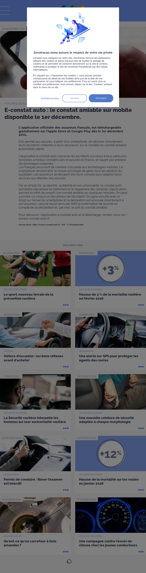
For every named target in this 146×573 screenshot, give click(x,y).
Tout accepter (101, 98)
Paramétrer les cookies (50, 98)
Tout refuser (74, 98)
